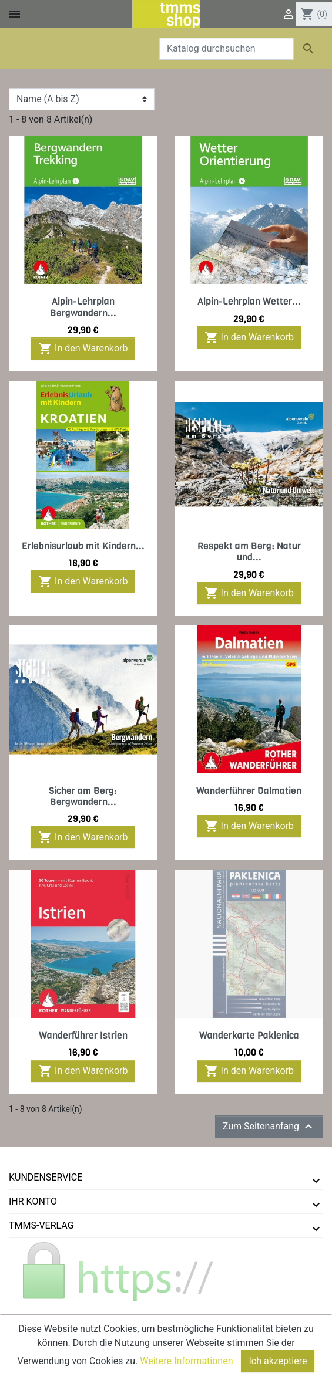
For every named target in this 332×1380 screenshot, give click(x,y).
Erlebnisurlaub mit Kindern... (83, 546)
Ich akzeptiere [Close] (278, 1361)
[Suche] (226, 49)
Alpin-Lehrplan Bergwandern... (83, 307)
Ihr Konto (33, 1201)
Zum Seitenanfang (269, 1126)
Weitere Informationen (186, 1361)
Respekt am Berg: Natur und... (249, 551)
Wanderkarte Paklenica (249, 1035)
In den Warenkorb (83, 348)
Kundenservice (45, 1177)
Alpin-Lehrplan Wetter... (249, 301)
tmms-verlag (41, 1225)
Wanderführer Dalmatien (248, 790)
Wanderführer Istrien (83, 1035)
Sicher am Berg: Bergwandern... (83, 796)
